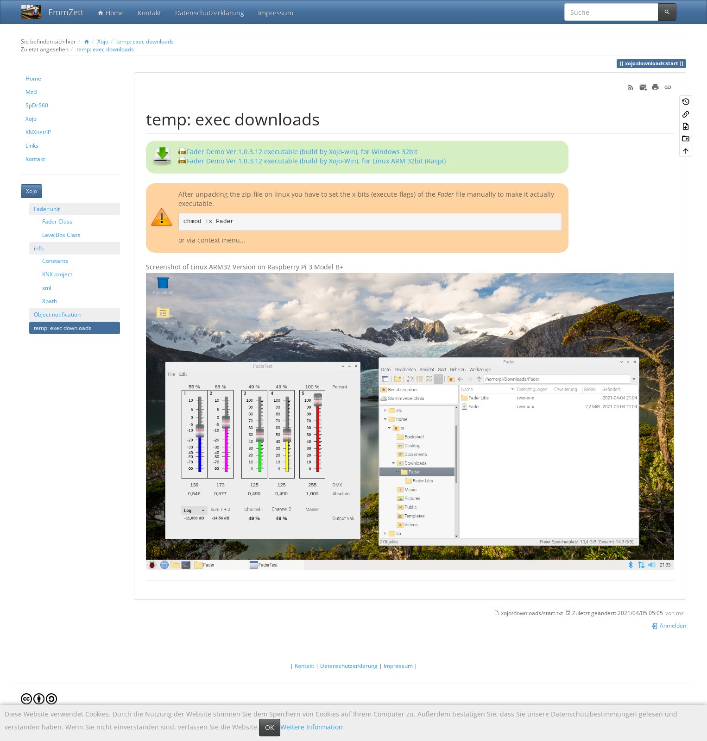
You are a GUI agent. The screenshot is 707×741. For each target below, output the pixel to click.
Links (31, 145)
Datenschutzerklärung (209, 12)
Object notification (57, 314)
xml (46, 287)
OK (269, 727)
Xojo (102, 41)
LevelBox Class (61, 234)
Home (110, 12)
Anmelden (668, 625)
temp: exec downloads (145, 41)
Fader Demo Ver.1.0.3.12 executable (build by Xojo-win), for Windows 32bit (302, 151)
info (39, 248)
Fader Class (57, 221)
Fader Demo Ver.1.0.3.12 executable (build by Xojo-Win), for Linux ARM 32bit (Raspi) (316, 160)
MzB (31, 91)
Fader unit (47, 208)
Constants (55, 260)
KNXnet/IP (38, 132)
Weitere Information (311, 726)
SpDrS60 (36, 105)
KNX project (57, 274)
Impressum (275, 12)
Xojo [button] (31, 191)
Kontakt (149, 12)
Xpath (49, 301)
